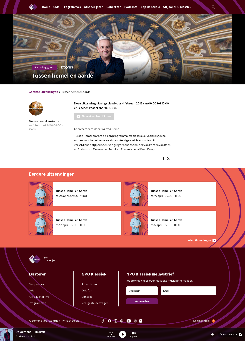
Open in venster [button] (231, 334)
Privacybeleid (70, 320)
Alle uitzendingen (202, 240)
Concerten (113, 7)
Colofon (87, 290)
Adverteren (89, 284)
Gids (56, 7)
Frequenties (36, 284)
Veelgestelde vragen (95, 303)
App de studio (150, 7)
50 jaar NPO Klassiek (178, 7)
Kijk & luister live (39, 297)
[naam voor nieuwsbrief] (142, 290)
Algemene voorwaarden (44, 320)
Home (46, 7)
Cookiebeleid (201, 321)
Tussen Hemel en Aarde (44, 121)
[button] (111, 334)
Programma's (71, 7)
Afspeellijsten (93, 7)
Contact (87, 297)
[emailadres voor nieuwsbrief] (188, 290)
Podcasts (130, 7)
